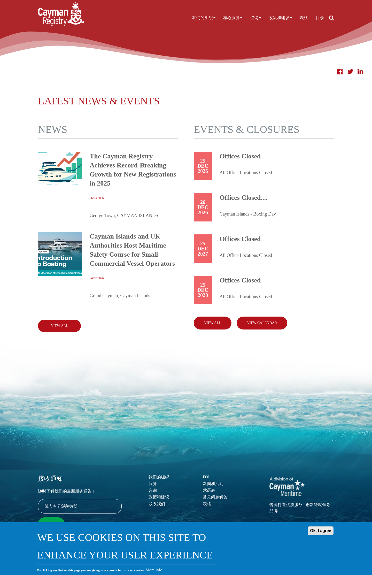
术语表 (209, 490)
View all (212, 323)
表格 (304, 18)
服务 (153, 483)
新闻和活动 (213, 483)
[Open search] (331, 18)
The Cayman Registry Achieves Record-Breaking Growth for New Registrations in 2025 (133, 169)
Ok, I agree (320, 534)
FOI (206, 477)
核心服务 (232, 18)
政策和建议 (280, 18)
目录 (320, 18)
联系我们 (157, 504)
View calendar (262, 323)
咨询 (255, 18)
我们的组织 (203, 18)
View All (59, 326)
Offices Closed (240, 156)
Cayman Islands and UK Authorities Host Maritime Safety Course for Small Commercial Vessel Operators (132, 250)
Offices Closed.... (244, 197)
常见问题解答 (215, 497)
